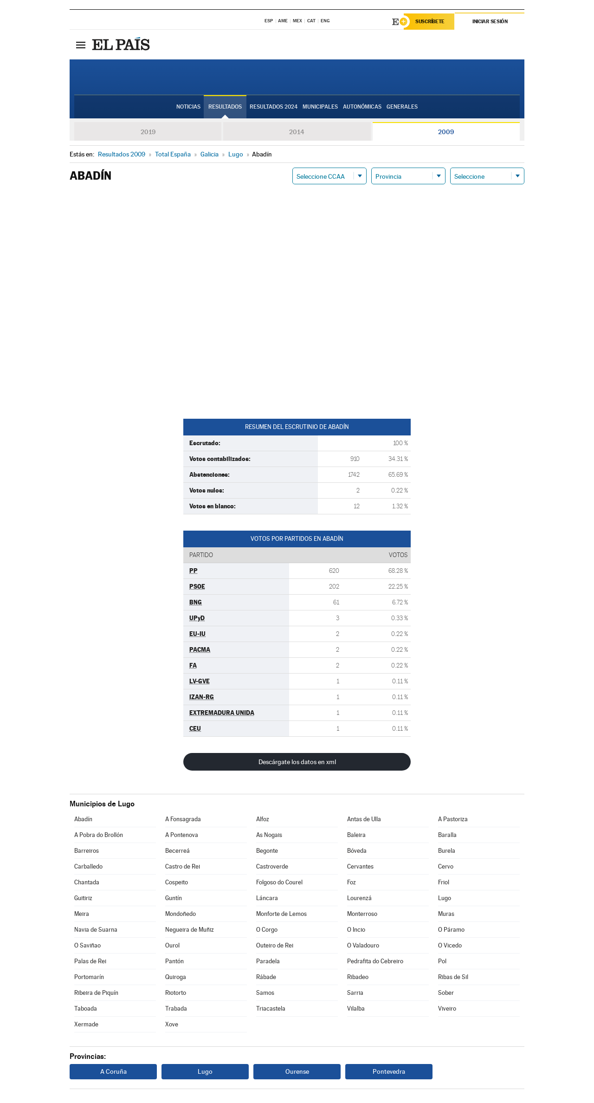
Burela (446, 850)
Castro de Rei (182, 866)
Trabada (176, 1008)
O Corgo (267, 929)
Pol (442, 961)
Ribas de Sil (453, 976)
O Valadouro (363, 945)
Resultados (225, 107)
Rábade (266, 976)
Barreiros (86, 850)
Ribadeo (357, 976)
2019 (148, 132)
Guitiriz (83, 898)
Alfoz (262, 819)
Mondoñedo (180, 913)
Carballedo (88, 866)
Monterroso (362, 913)
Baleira (356, 834)
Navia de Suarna (95, 929)
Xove (171, 1024)
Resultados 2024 (273, 107)
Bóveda (357, 850)
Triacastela (270, 1008)
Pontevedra (389, 1071)
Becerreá (177, 850)
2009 (446, 132)
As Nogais (269, 834)
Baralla (447, 834)
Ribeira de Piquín (96, 992)
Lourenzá (359, 898)
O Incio (356, 929)
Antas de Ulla (364, 819)
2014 (296, 132)
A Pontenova (181, 834)
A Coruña (113, 1071)
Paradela (268, 961)
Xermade (86, 1024)
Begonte (267, 850)
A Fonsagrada (183, 819)
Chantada (86, 882)
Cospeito (176, 882)
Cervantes (360, 866)
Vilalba (356, 1008)
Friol (443, 882)
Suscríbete (430, 22)
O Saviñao (87, 945)
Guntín (173, 898)
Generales (402, 107)
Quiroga (175, 976)
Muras (446, 913)
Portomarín (89, 976)
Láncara (267, 898)
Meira (81, 913)
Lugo (444, 898)
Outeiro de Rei (274, 945)
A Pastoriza (453, 819)
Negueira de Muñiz (189, 929)
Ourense (297, 1071)
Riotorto (175, 992)
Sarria (355, 992)
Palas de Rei (90, 961)
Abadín (83, 819)
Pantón (174, 961)
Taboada (85, 1008)
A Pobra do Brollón (98, 834)
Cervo (445, 866)
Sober (446, 992)
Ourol (172, 945)
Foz (351, 882)
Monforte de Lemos (281, 913)
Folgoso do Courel (279, 882)
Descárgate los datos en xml (297, 762)
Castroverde (272, 866)
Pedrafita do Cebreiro (375, 961)
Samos (265, 992)
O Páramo (451, 929)
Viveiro (447, 1008)
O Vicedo (450, 945)
